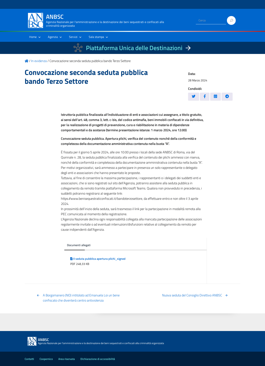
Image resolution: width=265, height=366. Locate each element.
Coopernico (46, 359)
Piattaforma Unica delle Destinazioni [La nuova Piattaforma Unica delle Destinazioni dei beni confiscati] (134, 47)
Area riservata (66, 359)
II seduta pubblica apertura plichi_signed (98, 258)
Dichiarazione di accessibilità (97, 359)
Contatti (29, 359)
